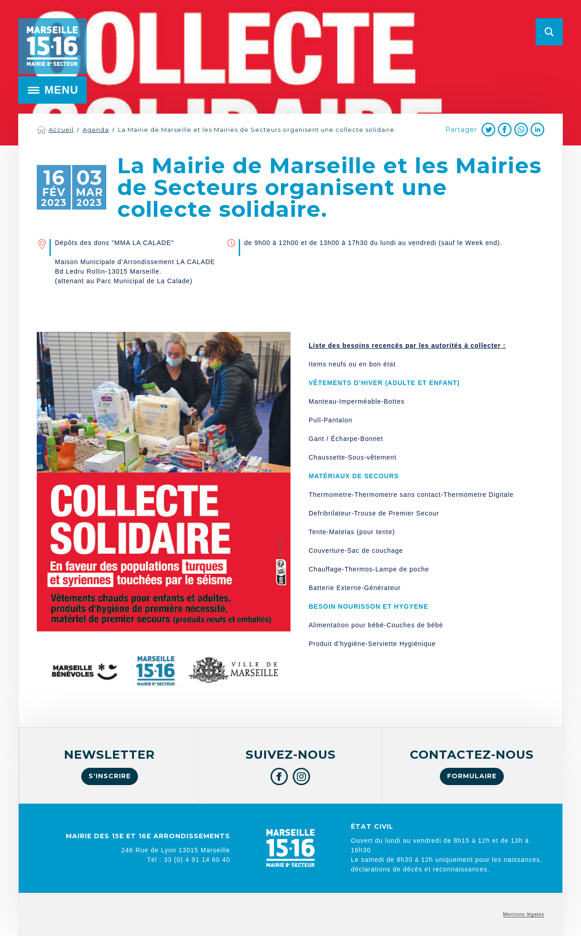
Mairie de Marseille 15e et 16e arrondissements (52, 46)
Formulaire (472, 776)
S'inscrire (110, 776)
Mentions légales (523, 914)
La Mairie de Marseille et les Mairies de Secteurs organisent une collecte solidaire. (257, 129)
